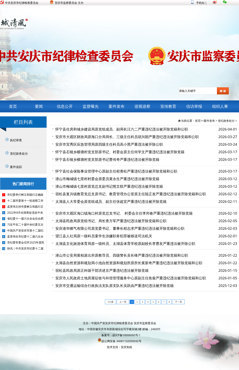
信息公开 (65, 106)
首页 (13, 106)
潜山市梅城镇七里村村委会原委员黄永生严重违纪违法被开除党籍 (107, 178)
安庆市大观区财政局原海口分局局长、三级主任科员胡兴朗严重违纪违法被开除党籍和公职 (127, 136)
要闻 (39, 106)
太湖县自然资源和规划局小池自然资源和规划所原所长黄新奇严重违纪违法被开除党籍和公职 (128, 262)
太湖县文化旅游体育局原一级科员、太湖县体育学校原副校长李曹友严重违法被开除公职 (125, 243)
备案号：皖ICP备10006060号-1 (120, 335)
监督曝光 (91, 106)
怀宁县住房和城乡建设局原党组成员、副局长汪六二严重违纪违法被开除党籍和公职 (121, 129)
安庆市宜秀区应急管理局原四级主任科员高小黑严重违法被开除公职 (109, 144)
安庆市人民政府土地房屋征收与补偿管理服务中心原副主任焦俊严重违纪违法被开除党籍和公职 (130, 278)
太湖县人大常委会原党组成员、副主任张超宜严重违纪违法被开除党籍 (111, 201)
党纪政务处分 (19, 153)
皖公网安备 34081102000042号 (119, 341)
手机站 (198, 3)
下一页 (178, 301)
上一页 (122, 301)
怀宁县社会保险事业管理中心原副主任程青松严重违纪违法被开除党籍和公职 (116, 171)
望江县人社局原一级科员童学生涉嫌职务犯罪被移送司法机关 (103, 236)
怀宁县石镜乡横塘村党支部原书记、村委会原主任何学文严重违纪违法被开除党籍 (119, 151)
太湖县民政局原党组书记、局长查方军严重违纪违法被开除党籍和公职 (111, 220)
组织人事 (220, 106)
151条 (111, 301)
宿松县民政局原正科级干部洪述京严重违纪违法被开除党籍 (102, 270)
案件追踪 (16, 167)
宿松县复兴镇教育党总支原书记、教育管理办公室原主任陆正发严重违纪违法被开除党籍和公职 (130, 193)
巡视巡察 (142, 106)
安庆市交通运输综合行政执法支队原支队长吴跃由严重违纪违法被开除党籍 (114, 285)
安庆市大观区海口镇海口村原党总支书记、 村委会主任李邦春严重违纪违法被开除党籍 (124, 213)
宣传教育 (168, 106)
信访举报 (194, 106)
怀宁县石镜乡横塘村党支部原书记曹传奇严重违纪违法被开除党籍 (107, 159)
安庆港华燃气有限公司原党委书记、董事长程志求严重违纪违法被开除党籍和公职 (119, 228)
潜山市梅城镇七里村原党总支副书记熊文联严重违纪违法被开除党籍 (109, 186)
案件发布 (116, 106)
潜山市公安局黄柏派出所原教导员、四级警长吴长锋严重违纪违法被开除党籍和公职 (121, 255)
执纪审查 (16, 140)
